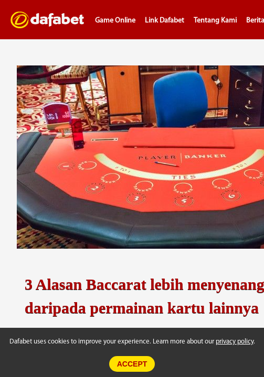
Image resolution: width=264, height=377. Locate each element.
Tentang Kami (215, 21)
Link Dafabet (164, 21)
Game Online (115, 21)
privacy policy (235, 341)
